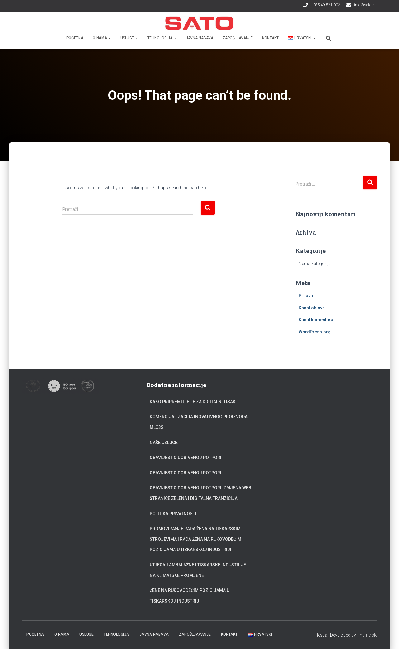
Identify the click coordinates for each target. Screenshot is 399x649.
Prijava (306, 295)
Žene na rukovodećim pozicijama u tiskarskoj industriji (189, 595)
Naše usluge (164, 442)
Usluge (129, 38)
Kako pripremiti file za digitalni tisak (193, 401)
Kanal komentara (316, 319)
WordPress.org (315, 331)
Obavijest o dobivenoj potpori (185, 457)
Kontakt (270, 38)
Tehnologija (161, 38)
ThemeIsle (367, 634)
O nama (102, 38)
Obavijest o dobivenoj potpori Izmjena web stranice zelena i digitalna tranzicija (200, 493)
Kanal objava (312, 307)
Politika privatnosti (173, 513)
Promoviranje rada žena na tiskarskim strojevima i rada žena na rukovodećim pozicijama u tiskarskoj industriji (195, 539)
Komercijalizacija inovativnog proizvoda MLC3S (199, 422)
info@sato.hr (365, 5)
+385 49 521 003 (325, 5)
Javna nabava (199, 38)
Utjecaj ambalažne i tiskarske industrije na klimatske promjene (198, 570)
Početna (74, 38)
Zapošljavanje (238, 38)
